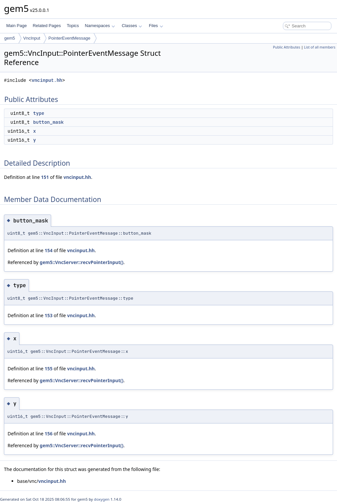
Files (156, 25)
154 (48, 250)
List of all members (319, 47)
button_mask (48, 122)
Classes (132, 25)
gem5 (9, 38)
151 (45, 177)
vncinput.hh (47, 80)
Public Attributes (286, 47)
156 (48, 433)
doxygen (101, 499)
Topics (73, 25)
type (39, 113)
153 (48, 315)
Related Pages (47, 25)
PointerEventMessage (69, 38)
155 (48, 368)
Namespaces (100, 25)
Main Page (16, 25)
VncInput (31, 38)
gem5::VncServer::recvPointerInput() (81, 262)
